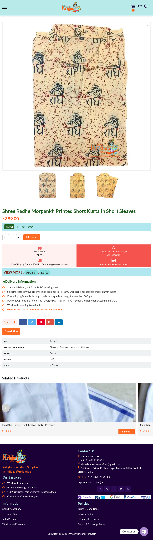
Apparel (31, 272)
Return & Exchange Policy (92, 524)
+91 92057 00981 (91, 456)
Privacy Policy (85, 514)
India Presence (10, 519)
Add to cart (32, 237)
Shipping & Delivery (88, 519)
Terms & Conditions (88, 508)
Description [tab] (11, 331)
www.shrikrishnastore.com (82, 533)
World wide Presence (13, 524)
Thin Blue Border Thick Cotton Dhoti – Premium (28, 425)
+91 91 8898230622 (92, 460)
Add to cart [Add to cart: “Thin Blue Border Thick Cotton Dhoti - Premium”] (127, 431)
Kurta (44, 272)
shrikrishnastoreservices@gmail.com (100, 464)
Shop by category (11, 508)
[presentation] (6, 408)
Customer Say (9, 514)
